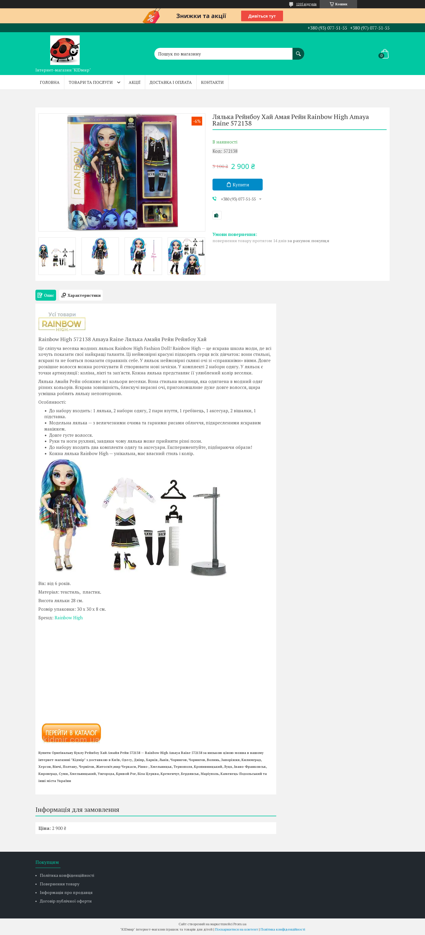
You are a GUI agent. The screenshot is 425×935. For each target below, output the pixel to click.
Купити (241, 184)
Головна (50, 82)
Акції (134, 82)
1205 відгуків (306, 4)
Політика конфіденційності (67, 875)
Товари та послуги (91, 82)
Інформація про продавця (66, 892)
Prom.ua (239, 924)
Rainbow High (69, 617)
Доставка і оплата (171, 82)
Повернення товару (59, 884)
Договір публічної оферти (66, 901)
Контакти (212, 82)
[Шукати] (298, 51)
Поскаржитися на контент (236, 929)
